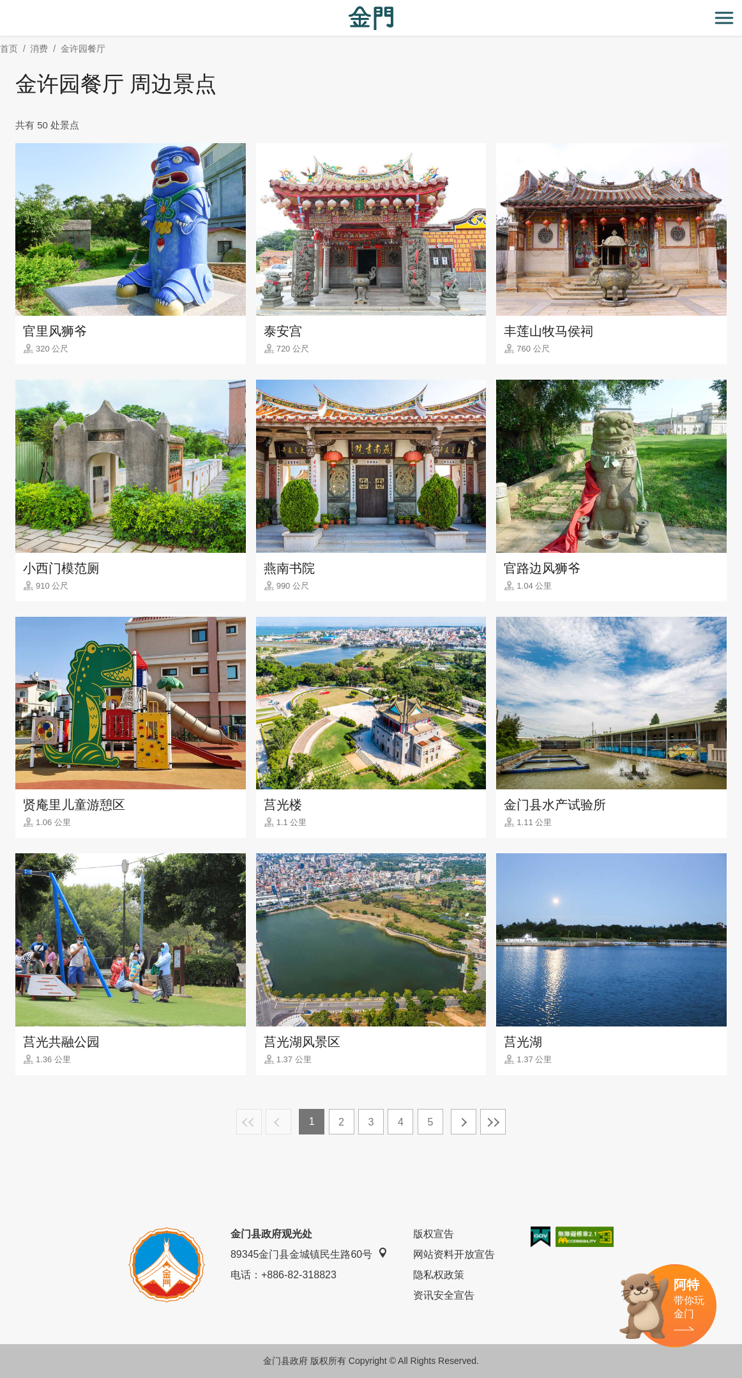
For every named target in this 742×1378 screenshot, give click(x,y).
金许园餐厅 (83, 48)
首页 (9, 48)
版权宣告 (433, 1233)
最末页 (493, 1121)
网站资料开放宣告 (454, 1254)
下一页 (463, 1121)
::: (4, 7)
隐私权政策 (438, 1274)
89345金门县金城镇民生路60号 (309, 1254)
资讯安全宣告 (443, 1295)
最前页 (249, 1121)
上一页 (278, 1121)
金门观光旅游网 (371, 18)
